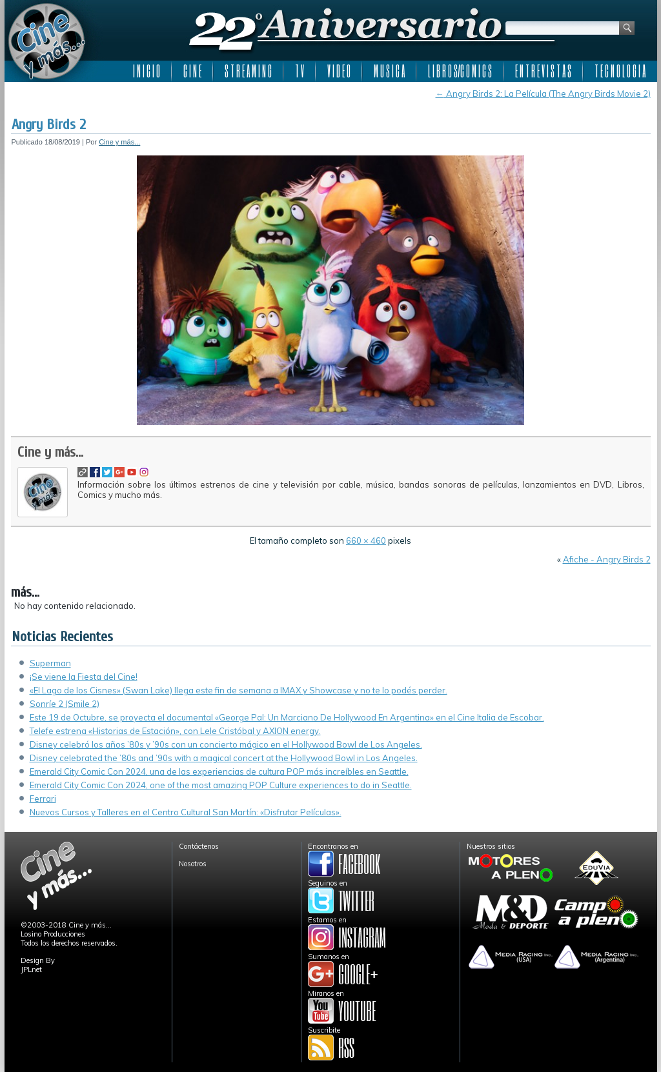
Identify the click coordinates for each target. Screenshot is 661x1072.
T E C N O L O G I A (620, 71)
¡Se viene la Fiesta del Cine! (83, 676)
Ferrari (43, 798)
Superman (50, 663)
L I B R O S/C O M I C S (460, 71)
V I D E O (339, 71)
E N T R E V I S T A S (543, 71)
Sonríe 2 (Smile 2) (64, 704)
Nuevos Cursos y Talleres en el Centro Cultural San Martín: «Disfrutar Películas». (185, 812)
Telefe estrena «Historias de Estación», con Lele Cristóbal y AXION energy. (175, 731)
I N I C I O (146, 71)
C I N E (192, 71)
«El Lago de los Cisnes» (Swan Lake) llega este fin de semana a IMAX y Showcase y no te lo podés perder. (238, 690)
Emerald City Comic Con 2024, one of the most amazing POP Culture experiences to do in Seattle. (221, 785)
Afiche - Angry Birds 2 (607, 559)
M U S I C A (389, 71)
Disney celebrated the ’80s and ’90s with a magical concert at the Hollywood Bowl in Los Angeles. (224, 758)
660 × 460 (366, 540)
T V (299, 71)
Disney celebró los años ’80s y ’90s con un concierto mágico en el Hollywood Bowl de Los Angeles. (226, 744)
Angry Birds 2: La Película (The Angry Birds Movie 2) (543, 93)
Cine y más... (119, 142)
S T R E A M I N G (248, 71)
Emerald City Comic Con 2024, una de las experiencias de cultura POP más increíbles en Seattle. (219, 771)
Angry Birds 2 (49, 124)
